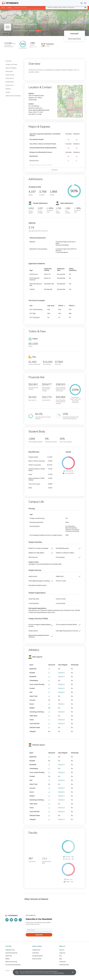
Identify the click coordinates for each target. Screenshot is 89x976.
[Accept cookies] (71, 972)
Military (7, 958)
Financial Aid (9, 78)
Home (3, 7)
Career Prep (8, 955)
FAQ (60, 955)
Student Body (9, 82)
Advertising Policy (64, 964)
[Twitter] (7, 919)
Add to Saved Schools (74, 39)
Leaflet (68, 11)
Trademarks (62, 961)
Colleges (9, 7)
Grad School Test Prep (11, 953)
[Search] (81, 3)
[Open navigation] (85, 3)
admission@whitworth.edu (41, 110)
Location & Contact (11, 64)
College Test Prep (10, 950)
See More (54, 170)
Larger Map (5, 33)
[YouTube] (15, 919)
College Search (36, 950)
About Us (61, 950)
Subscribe (39, 935)
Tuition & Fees (9, 75)
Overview (8, 61)
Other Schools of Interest (13, 96)
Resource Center (36, 958)
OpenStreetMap (77, 11)
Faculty (7, 92)
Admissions (9, 71)
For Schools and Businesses (12, 964)
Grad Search (35, 953)
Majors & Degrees (10, 68)
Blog (60, 958)
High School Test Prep (11, 961)
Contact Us (62, 953)
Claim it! (38, 30)
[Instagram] (20, 919)
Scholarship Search (37, 955)
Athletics (8, 89)
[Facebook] (11, 919)
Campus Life (9, 85)
